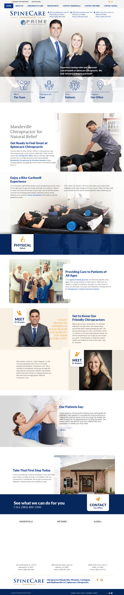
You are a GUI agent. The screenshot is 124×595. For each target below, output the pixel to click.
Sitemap (95, 593)
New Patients (53, 6)
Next (62, 442)
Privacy (83, 593)
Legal (78, 593)
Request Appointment (20, 1)
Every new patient (35, 195)
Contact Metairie (92, 6)
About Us (19, 6)
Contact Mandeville (72, 6)
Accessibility (89, 593)
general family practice (79, 280)
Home (8, 6)
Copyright (73, 593)
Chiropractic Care (35, 6)
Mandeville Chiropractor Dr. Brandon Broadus (28, 160)
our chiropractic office (24, 156)
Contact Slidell (111, 6)
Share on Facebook (109, 593)
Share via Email (112, 593)
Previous (60, 442)
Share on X (107, 593)
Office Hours (36, 1)
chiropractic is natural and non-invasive (83, 289)
